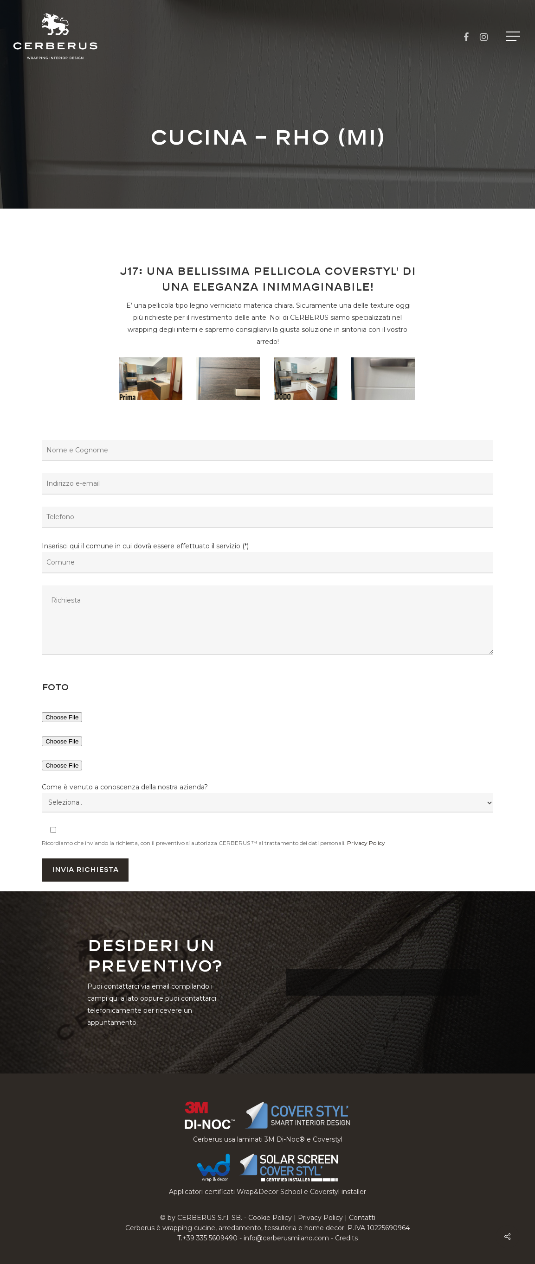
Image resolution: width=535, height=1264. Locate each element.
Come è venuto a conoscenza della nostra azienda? (125, 787)
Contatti (362, 1217)
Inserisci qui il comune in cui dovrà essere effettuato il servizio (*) (267, 600)
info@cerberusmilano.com (286, 1238)
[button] (514, 36)
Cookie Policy (270, 1217)
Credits (346, 1238)
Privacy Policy (366, 842)
